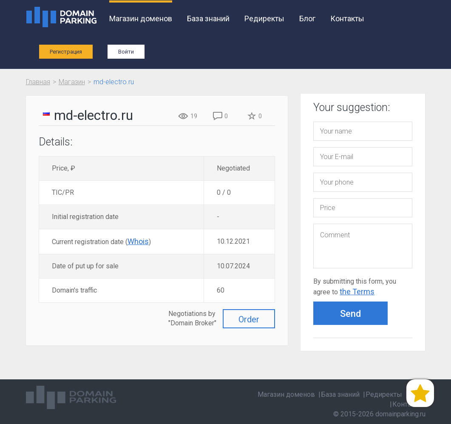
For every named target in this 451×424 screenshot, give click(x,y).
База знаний (208, 18)
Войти (126, 51)
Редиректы (264, 18)
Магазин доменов (140, 18)
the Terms (357, 291)
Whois (138, 241)
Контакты (347, 18)
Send (350, 313)
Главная (38, 82)
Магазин (72, 82)
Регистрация (66, 51)
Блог (307, 18)
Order (248, 319)
